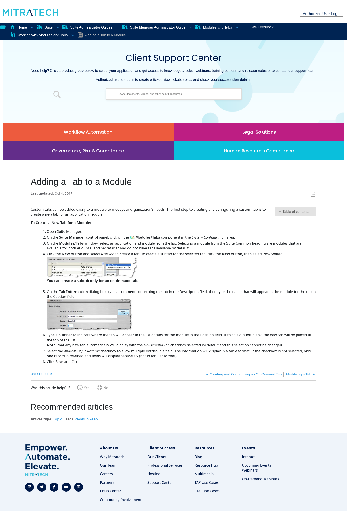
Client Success (161, 448)
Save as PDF (313, 194)
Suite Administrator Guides (87, 27)
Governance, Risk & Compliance (88, 151)
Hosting (153, 473)
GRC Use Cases (207, 490)
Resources (204, 448)
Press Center (110, 490)
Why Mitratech (112, 456)
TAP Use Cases (207, 482)
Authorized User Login (322, 13)
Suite (45, 27)
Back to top (40, 373)
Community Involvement (120, 499)
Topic (57, 419)
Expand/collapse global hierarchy (3, 27)
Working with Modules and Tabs (39, 35)
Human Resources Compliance (259, 151)
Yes (86, 387)
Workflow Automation (88, 132)
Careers (106, 473)
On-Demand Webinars (260, 478)
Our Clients (156, 456)
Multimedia (204, 473)
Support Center (160, 482)
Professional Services (165, 465)
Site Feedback (262, 27)
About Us (109, 448)
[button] (57, 95)
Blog (198, 456)
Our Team (108, 465)
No (105, 387)
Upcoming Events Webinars (256, 468)
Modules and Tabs (214, 27)
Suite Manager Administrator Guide (154, 27)
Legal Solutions (259, 132)
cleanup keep (86, 419)
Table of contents (296, 212)
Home (19, 27)
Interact (248, 456)
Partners (107, 482)
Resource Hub (206, 465)
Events (248, 448)
